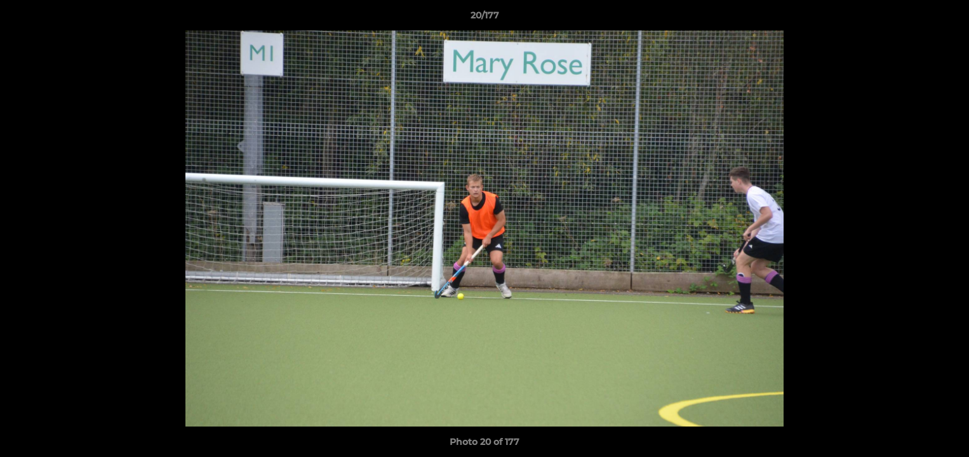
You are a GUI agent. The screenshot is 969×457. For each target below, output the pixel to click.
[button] (946, 18)
